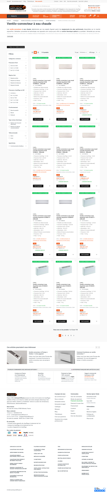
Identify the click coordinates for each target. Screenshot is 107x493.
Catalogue (57, 406)
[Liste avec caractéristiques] (38, 52)
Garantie (73, 413)
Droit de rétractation (76, 416)
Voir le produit (38, 119)
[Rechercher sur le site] (54, 6)
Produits (17, 16)
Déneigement (84, 470)
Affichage (91, 52)
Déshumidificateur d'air (63, 449)
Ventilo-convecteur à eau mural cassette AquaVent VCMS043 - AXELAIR (65, 217)
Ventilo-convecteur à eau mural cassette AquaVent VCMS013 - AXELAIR (42, 217)
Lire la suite (10, 36)
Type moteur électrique (17, 120)
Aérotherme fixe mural (15, 452)
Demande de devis (60, 401)
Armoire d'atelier (85, 449)
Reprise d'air (17, 75)
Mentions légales (91, 412)
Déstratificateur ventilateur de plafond (39, 475)
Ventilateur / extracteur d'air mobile (40, 468)
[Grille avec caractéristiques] (35, 52)
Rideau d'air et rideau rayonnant (15, 464)
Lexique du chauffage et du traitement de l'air (20, 425)
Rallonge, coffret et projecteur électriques (87, 463)
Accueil (9, 1)
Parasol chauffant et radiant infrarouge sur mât (17, 468)
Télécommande (17, 133)
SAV (65, 1)
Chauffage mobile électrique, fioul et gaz (15, 456)
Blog (25, 1)
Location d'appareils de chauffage (17, 427)
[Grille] (32, 52)
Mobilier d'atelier (85, 446)
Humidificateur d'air (62, 452)
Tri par (76, 52)
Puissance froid (17, 62)
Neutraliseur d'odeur (63, 458)
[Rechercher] (79, 6)
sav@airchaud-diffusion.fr (26, 416)
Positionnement (17, 107)
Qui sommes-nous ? (17, 1)
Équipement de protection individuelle (88, 467)
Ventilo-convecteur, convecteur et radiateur (16, 480)
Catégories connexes (17, 58)
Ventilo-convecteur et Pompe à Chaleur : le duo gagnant (38, 353)
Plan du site (90, 418)
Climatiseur (36, 459)
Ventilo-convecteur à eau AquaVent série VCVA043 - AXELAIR (87, 286)
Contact (56, 1)
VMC (57, 446)
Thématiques (30, 1)
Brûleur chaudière (38, 456)
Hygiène (58, 461)
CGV (88, 409)
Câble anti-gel (37, 453)
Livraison (73, 408)
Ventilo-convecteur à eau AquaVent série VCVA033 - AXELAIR (64, 286)
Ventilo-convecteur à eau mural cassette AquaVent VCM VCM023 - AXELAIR (41, 150)
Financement (74, 406)
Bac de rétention (61, 471)
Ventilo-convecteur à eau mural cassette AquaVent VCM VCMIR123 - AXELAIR (88, 82)
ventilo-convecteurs (16, 29)
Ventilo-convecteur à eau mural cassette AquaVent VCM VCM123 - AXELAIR (88, 150)
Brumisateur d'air (37, 465)
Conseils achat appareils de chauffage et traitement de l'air (24, 423)
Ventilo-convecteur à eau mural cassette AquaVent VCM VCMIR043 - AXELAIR (65, 82)
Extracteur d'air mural (39, 472)
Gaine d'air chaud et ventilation (86, 453)
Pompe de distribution (63, 468)
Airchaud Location (14, 446)
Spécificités (17, 143)
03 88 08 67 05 (94, 8)
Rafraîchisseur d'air (38, 462)
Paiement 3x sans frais (77, 403)
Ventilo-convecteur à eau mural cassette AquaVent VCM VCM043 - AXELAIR (65, 150)
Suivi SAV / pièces (83, 1)
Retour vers (16, 47)
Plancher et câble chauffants (38, 450)
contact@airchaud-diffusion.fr (19, 414)
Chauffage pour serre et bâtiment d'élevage (16, 460)
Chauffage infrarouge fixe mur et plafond (16, 472)
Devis (61, 1)
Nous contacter (59, 399)
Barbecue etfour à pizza (84, 474)
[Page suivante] (74, 335)
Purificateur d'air (61, 455)
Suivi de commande (72, 1)
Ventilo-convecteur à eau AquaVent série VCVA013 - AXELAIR (87, 217)
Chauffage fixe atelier (15, 449)
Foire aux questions (60, 416)
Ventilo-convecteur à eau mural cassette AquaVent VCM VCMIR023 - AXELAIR (41, 82)
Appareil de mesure (86, 459)
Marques (57, 409)
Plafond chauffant (38, 446)
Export (72, 411)
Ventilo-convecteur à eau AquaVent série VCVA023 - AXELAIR (40, 286)
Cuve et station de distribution (62, 464)
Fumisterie (83, 456)
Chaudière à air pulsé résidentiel (15, 476)
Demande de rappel (60, 404)
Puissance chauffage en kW (17, 90)
